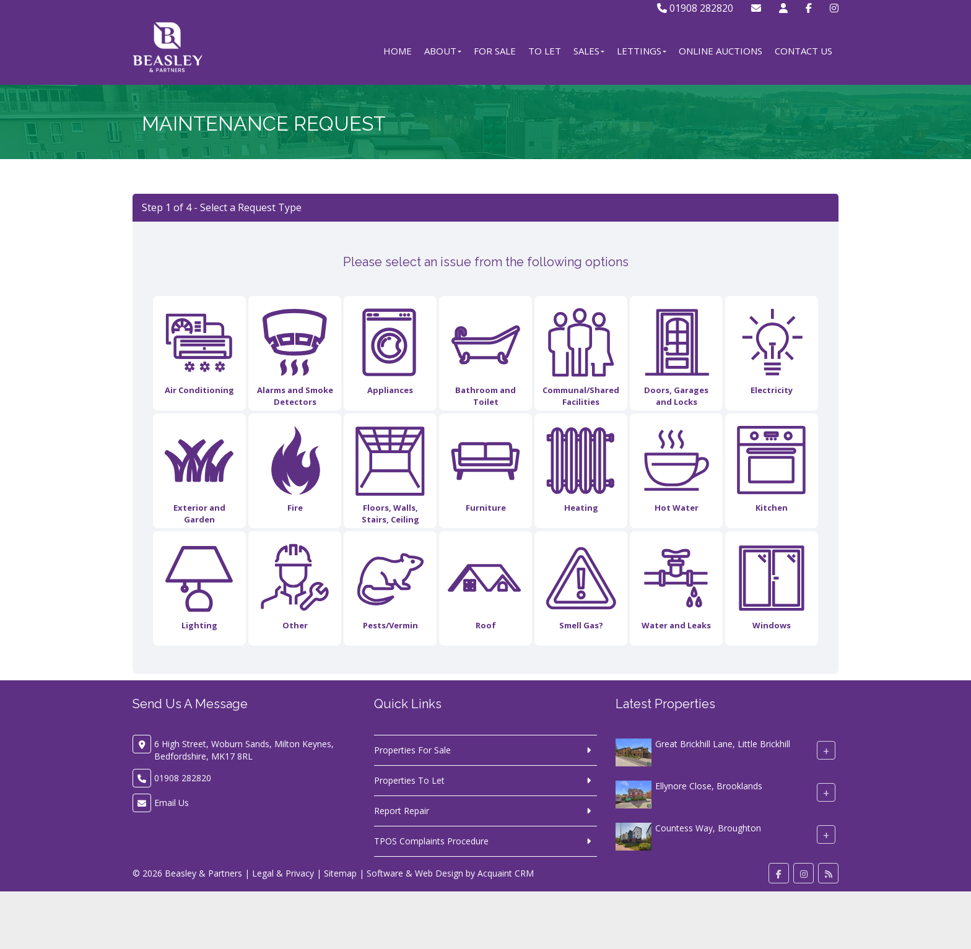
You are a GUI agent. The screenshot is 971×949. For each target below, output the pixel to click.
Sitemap (340, 873)
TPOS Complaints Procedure (431, 841)
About (442, 51)
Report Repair (401, 811)
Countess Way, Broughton (708, 828)
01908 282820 (695, 8)
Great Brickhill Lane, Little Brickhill (722, 744)
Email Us (171, 802)
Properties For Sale (412, 750)
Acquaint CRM (505, 873)
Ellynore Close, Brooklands (708, 786)
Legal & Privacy (283, 873)
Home (397, 51)
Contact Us (803, 51)
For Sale (495, 51)
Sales (588, 51)
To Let (544, 51)
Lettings (641, 51)
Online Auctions (720, 51)
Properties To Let (409, 780)
